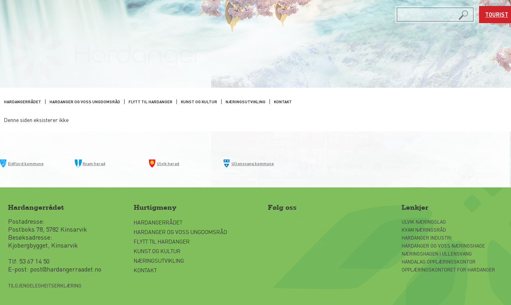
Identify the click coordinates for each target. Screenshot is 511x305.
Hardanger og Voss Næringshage (443, 246)
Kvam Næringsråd (424, 230)
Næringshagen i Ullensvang (437, 254)
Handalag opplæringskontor (438, 262)
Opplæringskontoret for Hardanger (448, 270)
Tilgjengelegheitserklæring (44, 286)
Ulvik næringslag (424, 222)
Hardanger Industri (427, 238)
